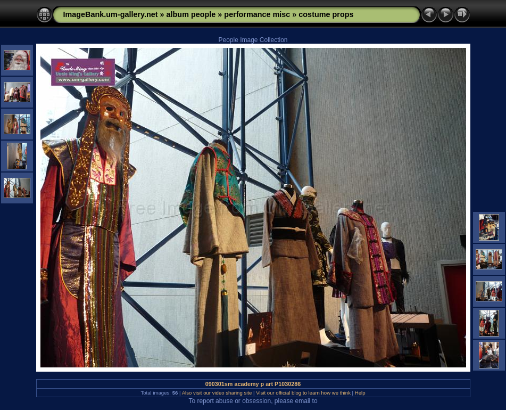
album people (191, 14)
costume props (325, 14)
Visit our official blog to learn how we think (303, 393)
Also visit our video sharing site (217, 393)
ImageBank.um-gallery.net (110, 14)
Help (360, 393)
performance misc (257, 14)
